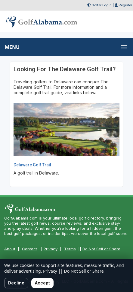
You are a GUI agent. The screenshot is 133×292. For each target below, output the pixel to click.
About (9, 248)
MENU (12, 47)
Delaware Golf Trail (32, 164)
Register (125, 5)
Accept (42, 282)
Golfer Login (101, 5)
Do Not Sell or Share (101, 248)
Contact (29, 248)
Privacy (50, 248)
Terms (70, 248)
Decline (16, 282)
